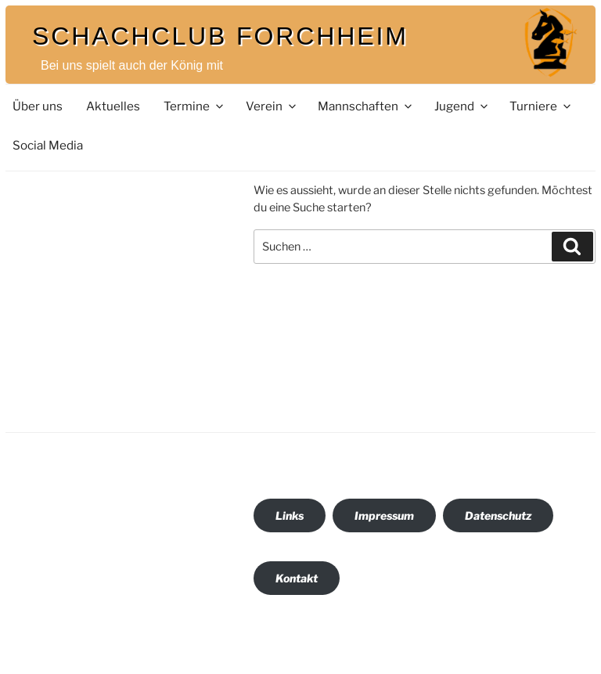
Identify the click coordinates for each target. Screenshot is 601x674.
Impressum (384, 515)
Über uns (38, 106)
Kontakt (296, 578)
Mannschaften (366, 106)
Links (289, 515)
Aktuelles (113, 106)
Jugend (462, 106)
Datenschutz (498, 515)
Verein (272, 106)
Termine (194, 106)
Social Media (48, 145)
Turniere (541, 106)
